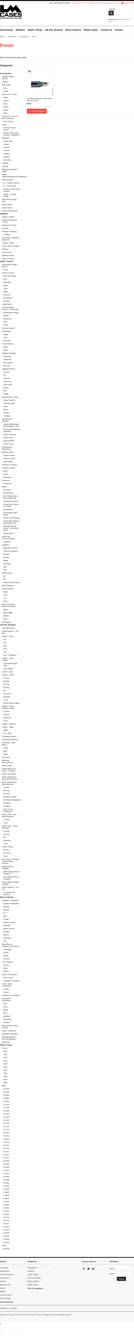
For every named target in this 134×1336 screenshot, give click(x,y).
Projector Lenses (8, 468)
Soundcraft (7, 298)
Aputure (6, 372)
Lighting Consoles (9, 353)
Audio (5, 97)
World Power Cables (11, 703)
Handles (6, 154)
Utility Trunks (7, 573)
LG (4, 598)
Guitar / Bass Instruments (7, 985)
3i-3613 (6, 1208)
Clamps (6, 147)
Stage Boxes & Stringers (8, 867)
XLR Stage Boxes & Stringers (11, 878)
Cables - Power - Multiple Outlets (8, 707)
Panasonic (7, 319)
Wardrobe (6, 1042)
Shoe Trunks (7, 252)
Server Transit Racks (11, 518)
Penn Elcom (5, 1278)
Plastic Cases (91, 30)
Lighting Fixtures (8, 369)
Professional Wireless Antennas (11, 430)
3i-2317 (6, 1158)
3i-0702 (6, 1089)
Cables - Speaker (9, 724)
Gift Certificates (89, 3)
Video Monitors (8, 589)
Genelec (6, 554)
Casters (6, 144)
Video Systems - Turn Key (10, 888)
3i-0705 (6, 1092)
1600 (5, 1067)
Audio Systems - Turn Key (10, 632)
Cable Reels (7, 304)
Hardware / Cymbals (11, 981)
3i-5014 (6, 1236)
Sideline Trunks (8, 255)
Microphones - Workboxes (7, 448)
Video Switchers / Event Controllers (9, 605)
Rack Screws (8, 121)
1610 (5, 1070)
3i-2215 (6, 1148)
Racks (4, 487)
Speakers (5, 545)
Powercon (7, 694)
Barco (5, 471)
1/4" (4, 639)
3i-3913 (6, 1214)
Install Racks (8, 493)
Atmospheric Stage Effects (9, 266)
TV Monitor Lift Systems (9, 893)
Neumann (7, 564)
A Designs (7, 949)
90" (4, 576)
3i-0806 (6, 1095)
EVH (5, 916)
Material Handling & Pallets (9, 170)
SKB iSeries (4, 1271)
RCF (5, 570)
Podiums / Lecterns (9, 465)
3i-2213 (6, 1145)
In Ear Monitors (8, 344)
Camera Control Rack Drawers (11, 190)
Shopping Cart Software (51, 1314)
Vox (4, 941)
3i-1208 (6, 1105)
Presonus (7, 295)
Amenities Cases (8, 628)
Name (111, 1269)
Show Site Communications (8, 537)
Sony (5, 601)
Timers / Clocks (8, 259)
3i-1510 (6, 1114)
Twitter (88, 1269)
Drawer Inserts (9, 455)
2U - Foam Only (9, 186)
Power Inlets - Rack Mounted (9, 827)
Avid (5, 279)
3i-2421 (6, 1164)
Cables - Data (7, 672)
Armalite (6, 235)
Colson (2, 1288)
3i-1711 (6, 1126)
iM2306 (6, 1249)
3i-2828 (6, 1180)
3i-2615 (6, 1170)
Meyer (5, 560)
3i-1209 (6, 1108)
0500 (5, 1051)
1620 (5, 1073)
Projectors (6, 480)
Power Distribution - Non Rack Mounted (9, 778)
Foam (4, 125)
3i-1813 (6, 1133)
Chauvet (6, 378)
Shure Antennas (9, 434)
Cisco (5, 338)
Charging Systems (9, 736)
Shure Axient (8, 438)
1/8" (4, 643)
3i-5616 (6, 1239)
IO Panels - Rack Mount (8, 744)
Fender (6, 919)
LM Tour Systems (54, 30)
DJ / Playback (7, 962)
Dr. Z (5, 913)
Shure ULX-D (8, 444)
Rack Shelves (7, 208)
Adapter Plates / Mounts (8, 78)
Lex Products (5, 1298)
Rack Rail (7, 160)
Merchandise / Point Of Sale (10, 1027)
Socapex (6, 697)
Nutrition (5, 249)
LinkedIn (93, 1269)
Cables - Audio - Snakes (8, 659)
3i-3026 (6, 1202)
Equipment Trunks (9, 225)
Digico (5, 285)
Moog (5, 1010)
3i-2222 (6, 1155)
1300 (5, 1054)
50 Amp (6, 687)
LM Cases (4, 1268)
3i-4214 (6, 1220)
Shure (5, 350)
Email (111, 1274)
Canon (5, 316)
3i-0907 (6, 1098)
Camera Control (8, 328)
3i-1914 (6, 1136)
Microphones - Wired (10, 397)
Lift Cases (6, 757)
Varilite (6, 394)
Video (5, 113)
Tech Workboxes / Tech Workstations (9, 1038)
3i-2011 (6, 1139)
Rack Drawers (7, 180)
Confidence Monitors (10, 740)
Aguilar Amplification (11, 904)
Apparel (5, 82)
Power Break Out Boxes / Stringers (8, 770)
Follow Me (7, 359)
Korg (5, 1007)
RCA (5, 649)
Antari (5, 270)
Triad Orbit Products (10, 211)
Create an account (112, 3)
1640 (5, 1079)
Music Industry (73, 30)
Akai (5, 1004)
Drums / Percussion (9, 974)
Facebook (84, 1269)
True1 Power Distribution (8, 810)
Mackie (6, 557)
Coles (5, 406)
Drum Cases (8, 978)
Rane (5, 968)
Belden (2, 1292)
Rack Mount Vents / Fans (9, 200)
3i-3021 (6, 1198)
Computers (6, 331)
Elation (6, 388)
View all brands (6, 1302)
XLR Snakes (8, 669)
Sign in (100, 3)
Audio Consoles (8, 273)
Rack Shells (8, 462)
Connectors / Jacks (9, 94)
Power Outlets (7, 847)
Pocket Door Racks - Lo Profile (11, 505)
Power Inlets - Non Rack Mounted (9, 815)
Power (5, 91)
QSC (5, 567)
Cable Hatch (8, 141)
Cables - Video (8, 727)
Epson (5, 474)
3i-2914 (6, 1183)
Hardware (6, 138)
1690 (5, 1083)
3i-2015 (6, 1142)
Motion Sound (8, 929)
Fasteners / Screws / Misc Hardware (10, 117)
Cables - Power (8, 675)
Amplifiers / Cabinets (10, 900)
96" (4, 579)
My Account (76, 3)
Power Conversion (9, 774)
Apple (5, 334)
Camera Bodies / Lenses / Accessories (10, 308)
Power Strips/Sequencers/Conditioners (11, 176)
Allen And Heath (9, 276)
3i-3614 (6, 1211)
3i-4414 (6, 1227)
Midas (5, 292)
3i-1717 (6, 1130)
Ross (5, 619)
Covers (6, 101)
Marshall (6, 925)
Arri (4, 375)
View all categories (35, 1288)
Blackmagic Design (10, 312)
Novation (6, 1016)
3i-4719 (6, 1230)
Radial (5, 956)
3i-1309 (6, 1111)
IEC (4, 691)
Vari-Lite (6, 366)
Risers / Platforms (9, 1031)
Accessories (6, 30)
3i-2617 (6, 1173)
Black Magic (8, 613)
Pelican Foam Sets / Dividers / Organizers (11, 134)
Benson (6, 910)
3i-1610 (6, 1120)
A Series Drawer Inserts (9, 129)
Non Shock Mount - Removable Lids (10, 497)
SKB (3, 1086)
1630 (5, 1076)
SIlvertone (7, 938)
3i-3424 (6, 1205)
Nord (5, 1013)
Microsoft (7, 341)
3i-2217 (6, 1152)
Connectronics (5, 1295)
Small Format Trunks (11, 582)
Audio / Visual (35, 30)
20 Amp (6, 681)
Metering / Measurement (7, 761)
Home (2, 36)
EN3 (5, 646)
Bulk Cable (24, 36)
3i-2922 (6, 1189)
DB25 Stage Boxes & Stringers (11, 873)
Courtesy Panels (9, 797)
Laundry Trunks (8, 243)
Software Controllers (10, 1034)
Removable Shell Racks (10, 514)
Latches (6, 157)
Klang (5, 347)
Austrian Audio (9, 403)
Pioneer (6, 965)
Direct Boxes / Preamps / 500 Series (10, 945)
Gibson (6, 992)
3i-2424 (6, 1167)
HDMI (5, 730)
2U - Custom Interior (11, 183)
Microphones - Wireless (7, 420)
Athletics (20, 30)
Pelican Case (5, 1285)
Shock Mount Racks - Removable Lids (11, 522)
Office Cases (7, 766)
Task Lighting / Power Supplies (10, 883)
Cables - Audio (8, 636)
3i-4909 (6, 1233)
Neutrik (3, 1281)
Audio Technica (9, 400)
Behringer (7, 282)
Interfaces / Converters (11, 995)
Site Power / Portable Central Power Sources (10, 861)
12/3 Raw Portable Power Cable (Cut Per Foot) (39, 100)
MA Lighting (8, 363)
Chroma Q (7, 381)
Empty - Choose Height (9, 195)
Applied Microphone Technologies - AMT (11, 425)
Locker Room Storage (10, 246)
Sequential (7, 1019)
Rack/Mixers (8, 510)
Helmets (5, 228)
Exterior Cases (9, 458)
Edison (6, 107)
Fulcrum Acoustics (10, 551)
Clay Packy (7, 385)
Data (5, 88)
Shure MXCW (8, 441)
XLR (5, 652)
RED (5, 322)
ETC (5, 391)
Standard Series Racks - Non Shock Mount (10, 528)
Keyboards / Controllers (6, 999)
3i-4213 (6, 1217)
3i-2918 (6, 1186)
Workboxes (6, 622)
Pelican (5, 1048)
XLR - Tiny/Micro (9, 655)
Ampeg (6, 907)
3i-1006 (6, 1101)
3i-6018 (6, 1242)
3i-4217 (6, 1224)
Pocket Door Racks (10, 501)
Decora (6, 850)
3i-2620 (6, 1177)
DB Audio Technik (10, 548)
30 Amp (6, 684)
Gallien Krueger (9, 922)
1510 (5, 1061)
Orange (6, 932)
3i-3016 (6, 1192)
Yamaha (6, 301)
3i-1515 (6, 1117)
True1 (5, 700)
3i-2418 (6, 1161)
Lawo (5, 288)
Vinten (5, 325)
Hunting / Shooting (9, 231)
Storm (4, 1245)
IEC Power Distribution (12, 800)
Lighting (5, 166)
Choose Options (38, 111)
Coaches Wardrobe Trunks (9, 221)
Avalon (6, 953)
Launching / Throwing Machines (10, 239)
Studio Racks (8, 533)
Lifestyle (5, 163)
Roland (6, 616)
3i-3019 (6, 1195)
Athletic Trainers (8, 217)
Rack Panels (7, 205)
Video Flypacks (8, 586)
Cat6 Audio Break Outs (10, 664)
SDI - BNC (7, 733)
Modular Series (8, 452)
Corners (6, 151)
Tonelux (6, 413)
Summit (6, 959)
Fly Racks (7, 490)
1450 (5, 1058)
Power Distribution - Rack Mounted (9, 783)
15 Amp (6, 678)
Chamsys (7, 356)
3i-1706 (6, 1123)
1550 (5, 1064)
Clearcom (7, 542)
